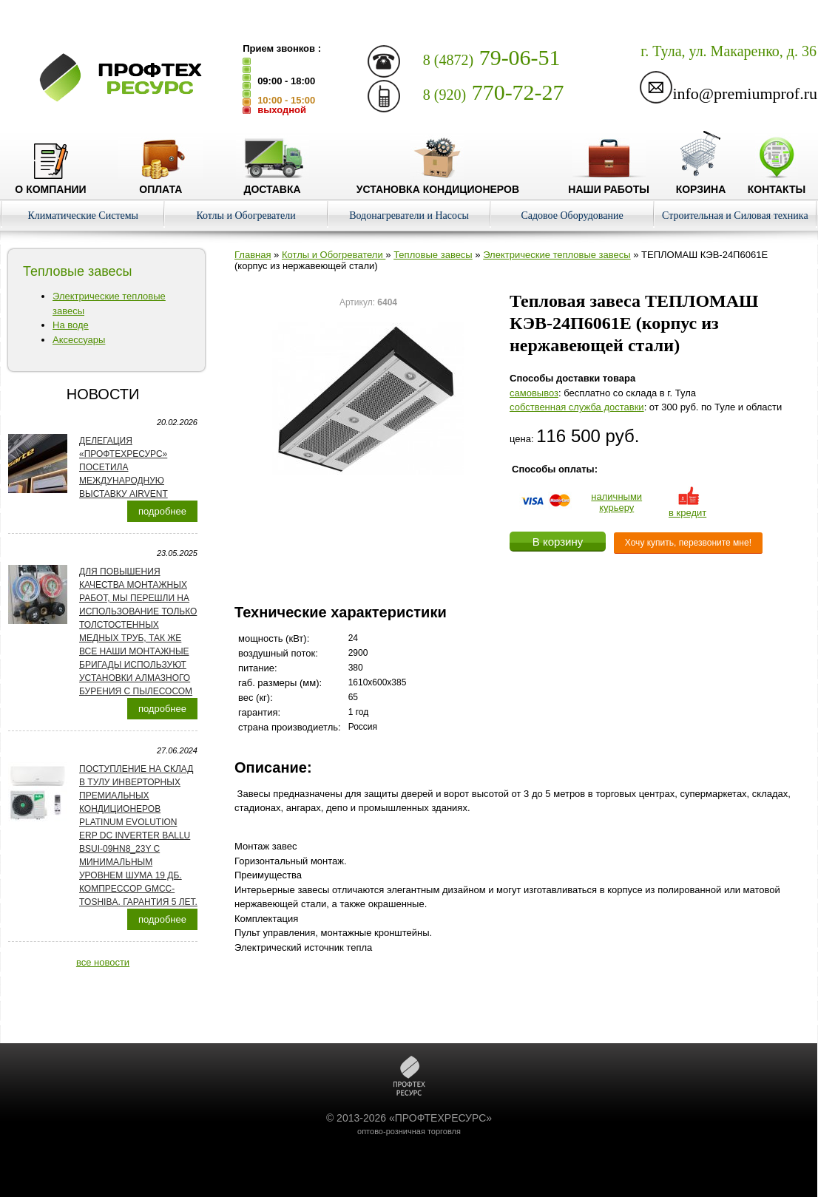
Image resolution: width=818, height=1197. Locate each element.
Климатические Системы (82, 215)
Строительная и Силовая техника (735, 215)
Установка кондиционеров (437, 183)
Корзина (701, 183)
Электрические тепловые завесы (556, 254)
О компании (50, 183)
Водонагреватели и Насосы (409, 215)
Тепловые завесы (433, 254)
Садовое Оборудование (572, 215)
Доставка (272, 183)
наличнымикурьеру (616, 502)
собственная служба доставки (577, 407)
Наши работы (608, 183)
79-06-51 (492, 57)
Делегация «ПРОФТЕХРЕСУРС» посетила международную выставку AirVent (123, 467)
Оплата (160, 183)
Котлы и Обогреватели (245, 215)
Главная (252, 254)
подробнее (162, 511)
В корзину (558, 541)
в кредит (687, 507)
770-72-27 (493, 92)
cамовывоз (534, 393)
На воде (71, 324)
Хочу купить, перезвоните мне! (688, 543)
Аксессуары (79, 339)
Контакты (776, 183)
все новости (102, 962)
